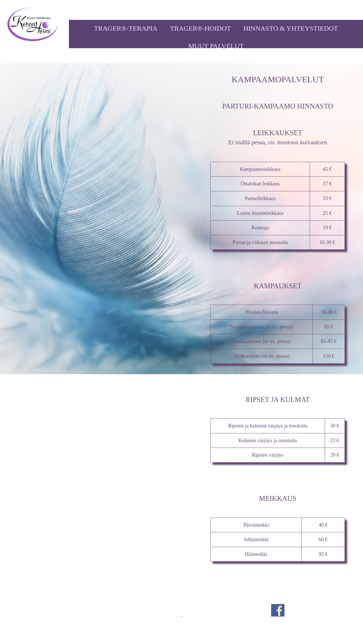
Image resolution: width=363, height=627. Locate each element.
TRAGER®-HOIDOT (200, 28)
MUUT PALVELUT (216, 46)
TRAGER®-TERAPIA (126, 28)
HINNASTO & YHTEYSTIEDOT (290, 28)
